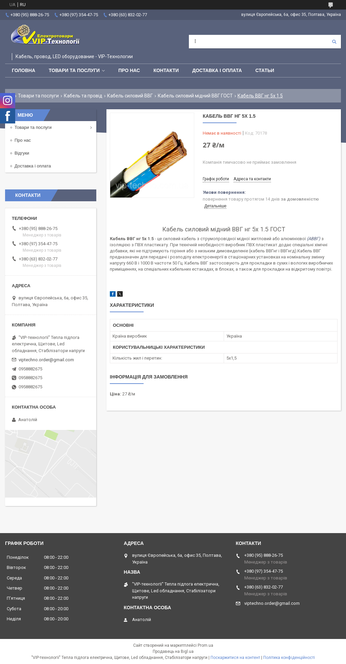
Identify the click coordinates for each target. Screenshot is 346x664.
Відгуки (22, 153)
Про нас (129, 70)
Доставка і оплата (217, 70)
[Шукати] (334, 41)
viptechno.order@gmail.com (46, 359)
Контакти (166, 70)
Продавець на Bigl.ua (173, 651)
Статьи (264, 70)
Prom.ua (205, 645)
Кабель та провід (83, 95)
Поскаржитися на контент (235, 657)
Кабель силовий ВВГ (130, 95)
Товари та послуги (74, 70)
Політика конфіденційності (289, 657)
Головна (23, 70)
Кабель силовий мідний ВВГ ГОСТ (195, 95)
